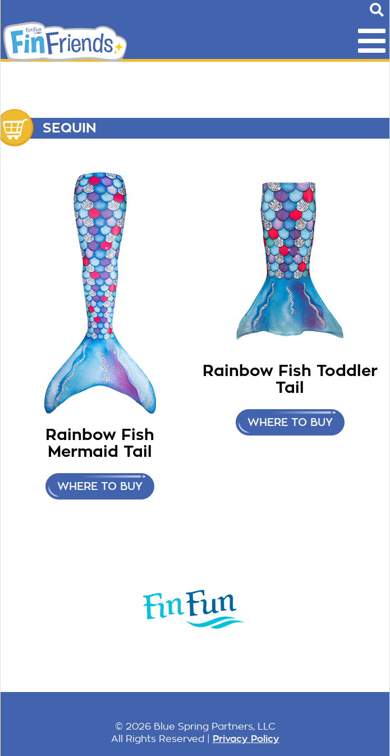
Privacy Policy (246, 738)
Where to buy (100, 486)
